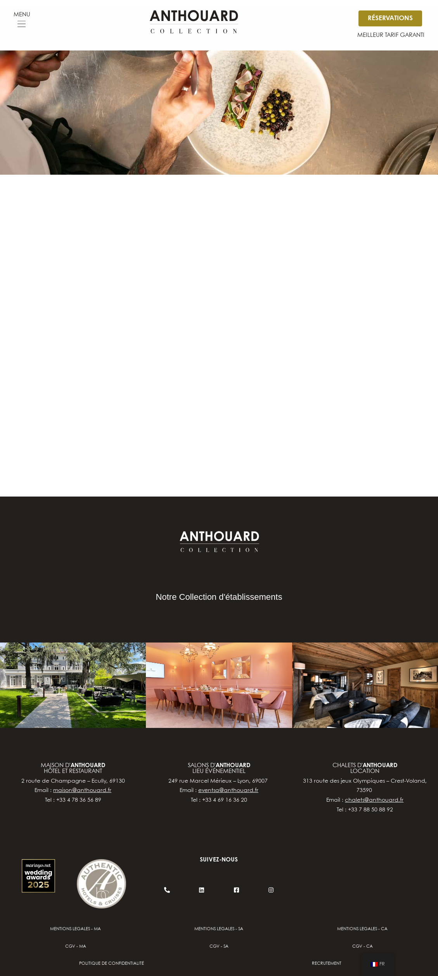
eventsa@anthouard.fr (228, 790)
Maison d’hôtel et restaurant (73, 768)
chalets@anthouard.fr (374, 800)
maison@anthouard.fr (82, 790)
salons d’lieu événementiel (219, 768)
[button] (22, 25)
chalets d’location (364, 768)
